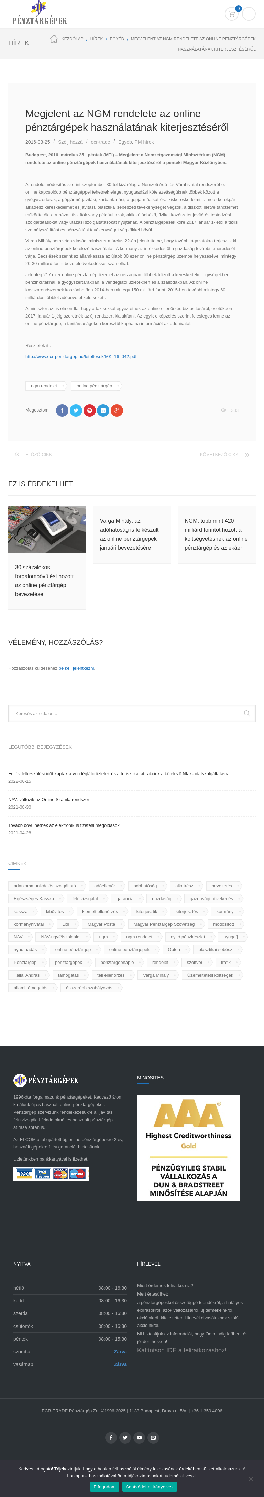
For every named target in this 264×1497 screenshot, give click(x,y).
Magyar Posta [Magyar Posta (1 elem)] (101, 924)
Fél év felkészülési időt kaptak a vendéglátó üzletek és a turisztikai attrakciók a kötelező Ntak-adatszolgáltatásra (119, 773)
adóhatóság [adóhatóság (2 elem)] (145, 885)
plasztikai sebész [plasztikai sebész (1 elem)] (215, 949)
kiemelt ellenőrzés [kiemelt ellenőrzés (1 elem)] (100, 911)
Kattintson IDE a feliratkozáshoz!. (182, 1350)
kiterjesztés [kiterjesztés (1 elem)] (187, 911)
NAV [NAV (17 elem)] (18, 936)
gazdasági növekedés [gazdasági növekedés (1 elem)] (211, 898)
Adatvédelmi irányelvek (150, 1486)
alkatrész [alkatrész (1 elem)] (184, 885)
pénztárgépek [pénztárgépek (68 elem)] (68, 962)
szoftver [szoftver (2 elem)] (195, 962)
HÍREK (96, 39)
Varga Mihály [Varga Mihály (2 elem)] (156, 975)
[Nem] (255, 1478)
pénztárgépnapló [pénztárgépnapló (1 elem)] (117, 962)
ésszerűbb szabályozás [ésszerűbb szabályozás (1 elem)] (89, 987)
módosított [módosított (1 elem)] (223, 924)
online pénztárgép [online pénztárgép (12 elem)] (73, 949)
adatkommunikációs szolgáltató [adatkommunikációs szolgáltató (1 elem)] (45, 885)
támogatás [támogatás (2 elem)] (68, 975)
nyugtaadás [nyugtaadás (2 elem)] (25, 949)
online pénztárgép (94, 385)
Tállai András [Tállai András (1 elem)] (27, 975)
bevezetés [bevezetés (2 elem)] (222, 885)
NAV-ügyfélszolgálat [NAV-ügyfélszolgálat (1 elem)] (60, 936)
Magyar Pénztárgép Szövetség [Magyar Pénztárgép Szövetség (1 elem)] (164, 924)
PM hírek (144, 142)
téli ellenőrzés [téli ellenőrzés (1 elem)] (111, 975)
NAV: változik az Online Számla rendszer (48, 799)
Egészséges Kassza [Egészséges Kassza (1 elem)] (34, 898)
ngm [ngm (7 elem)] (103, 936)
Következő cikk (219, 454)
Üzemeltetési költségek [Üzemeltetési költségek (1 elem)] (210, 975)
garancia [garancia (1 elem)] (125, 898)
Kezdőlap (73, 39)
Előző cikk (38, 454)
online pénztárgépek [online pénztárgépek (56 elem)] (129, 949)
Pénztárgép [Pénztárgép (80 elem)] (25, 962)
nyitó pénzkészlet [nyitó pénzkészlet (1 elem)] (188, 936)
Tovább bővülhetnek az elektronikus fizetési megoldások (64, 825)
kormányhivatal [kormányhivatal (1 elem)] (29, 924)
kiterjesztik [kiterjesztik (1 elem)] (146, 911)
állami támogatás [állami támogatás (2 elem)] (30, 987)
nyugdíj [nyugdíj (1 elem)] (230, 936)
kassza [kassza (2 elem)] (21, 911)
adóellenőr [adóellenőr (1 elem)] (104, 885)
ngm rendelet (44, 385)
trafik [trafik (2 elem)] (226, 962)
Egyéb (117, 39)
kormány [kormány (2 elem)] (225, 911)
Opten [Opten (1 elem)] (174, 949)
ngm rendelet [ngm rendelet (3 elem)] (139, 936)
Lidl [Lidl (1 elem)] (65, 924)
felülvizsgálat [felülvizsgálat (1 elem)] (85, 898)
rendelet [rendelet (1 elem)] (160, 962)
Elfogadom (105, 1486)
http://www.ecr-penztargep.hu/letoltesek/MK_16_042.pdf (80, 356)
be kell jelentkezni (76, 668)
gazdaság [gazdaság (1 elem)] (161, 898)
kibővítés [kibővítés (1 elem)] (55, 911)
